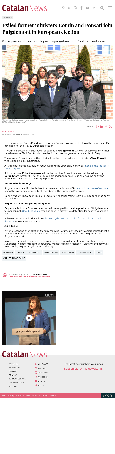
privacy (13, 375)
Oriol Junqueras (30, 211)
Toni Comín (67, 252)
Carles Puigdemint (14, 258)
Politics (8, 17)
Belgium (8, 252)
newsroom (14, 367)
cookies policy (16, 383)
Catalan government (28, 252)
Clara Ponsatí (85, 252)
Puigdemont (51, 252)
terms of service (17, 379)
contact (13, 371)
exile (99, 252)
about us (13, 364)
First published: (8, 134)
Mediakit (13, 386)
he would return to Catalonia (92, 188)
